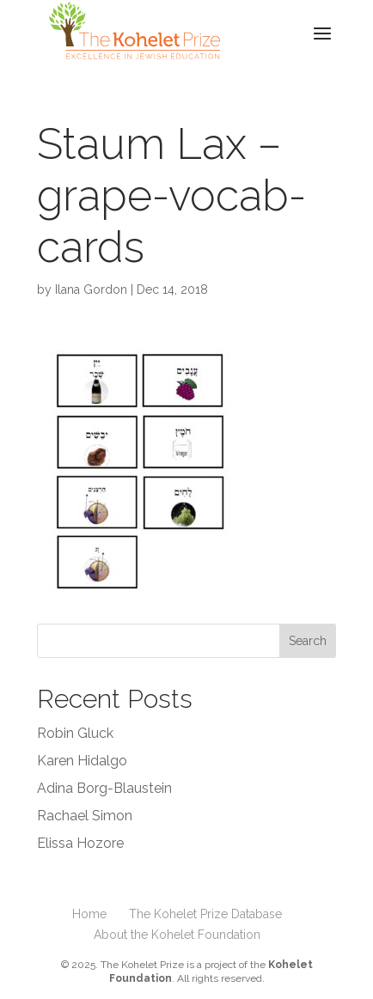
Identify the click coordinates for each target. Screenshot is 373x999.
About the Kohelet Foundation (177, 934)
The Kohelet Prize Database (205, 914)
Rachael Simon (84, 815)
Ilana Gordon (91, 289)
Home (89, 914)
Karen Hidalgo (82, 760)
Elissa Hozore (80, 843)
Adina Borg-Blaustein (104, 788)
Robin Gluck (75, 733)
